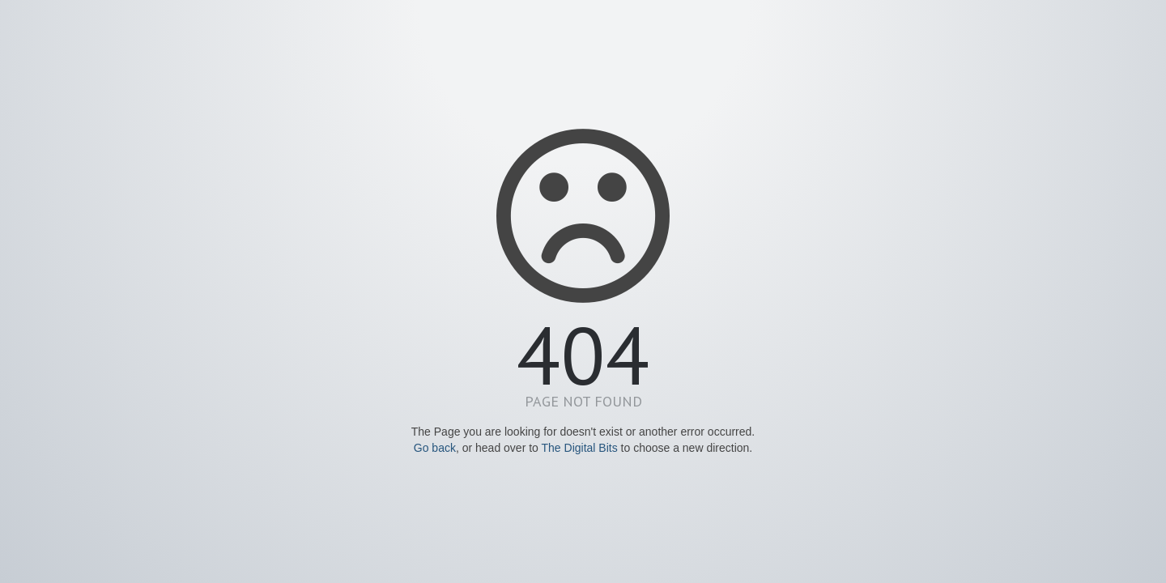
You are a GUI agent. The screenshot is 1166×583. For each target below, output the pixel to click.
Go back (435, 447)
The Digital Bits (580, 447)
